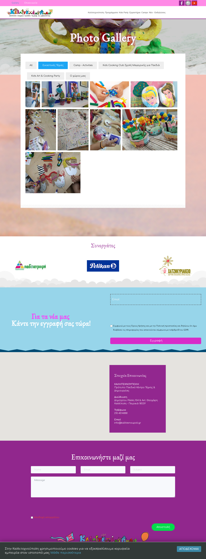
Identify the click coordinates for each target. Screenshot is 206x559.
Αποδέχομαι (189, 551)
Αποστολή (163, 527)
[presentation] (134, 314)
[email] (155, 299)
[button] (103, 393)
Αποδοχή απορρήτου (46, 517)
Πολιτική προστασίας (166, 326)
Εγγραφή (155, 340)
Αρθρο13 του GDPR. (180, 330)
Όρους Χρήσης (138, 326)
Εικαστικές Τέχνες (53, 65)
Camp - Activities (83, 65)
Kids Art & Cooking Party (45, 76)
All (31, 65)
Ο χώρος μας (78, 76)
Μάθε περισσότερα (66, 555)
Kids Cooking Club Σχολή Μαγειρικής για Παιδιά (131, 65)
